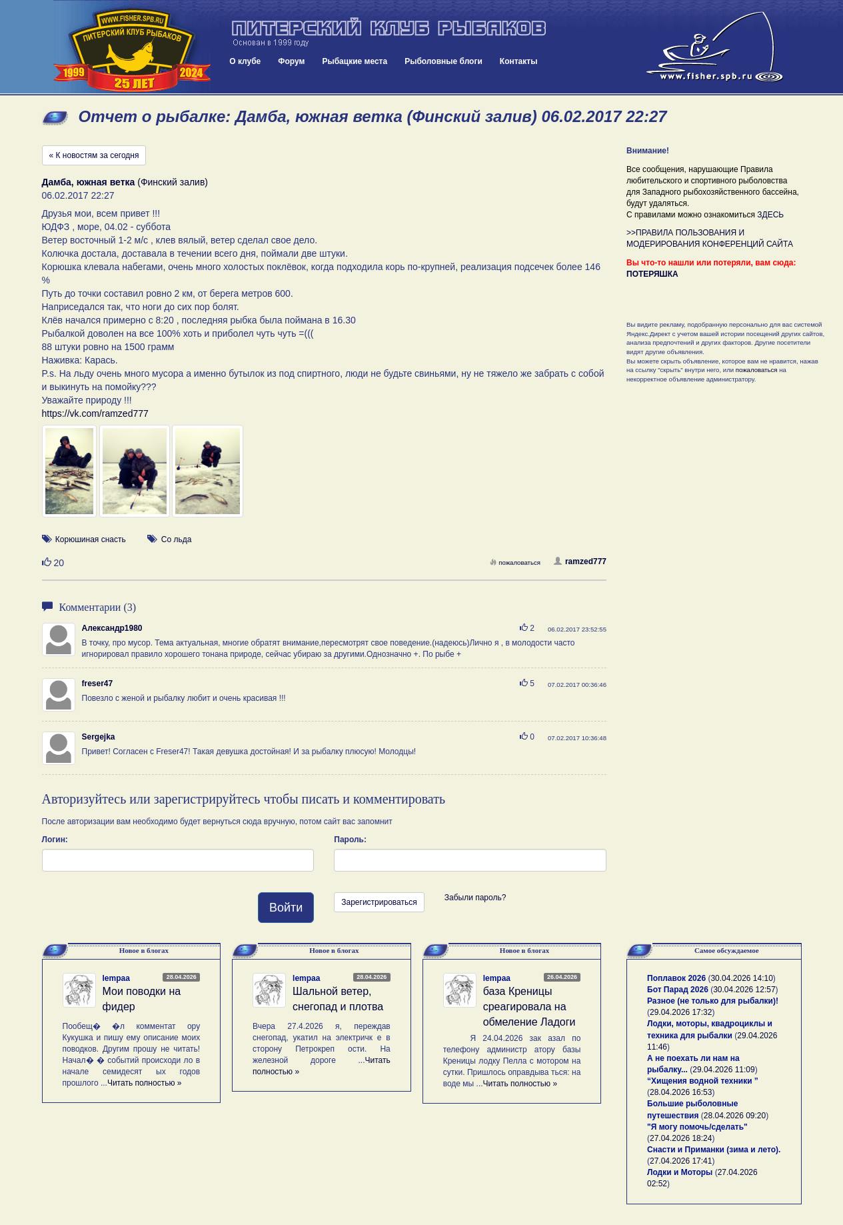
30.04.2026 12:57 (744, 989)
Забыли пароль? (475, 897)
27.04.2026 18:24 (681, 1138)
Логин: (55, 839)
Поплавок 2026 (676, 978)
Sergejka (98, 737)
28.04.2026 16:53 (681, 1092)
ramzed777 (580, 561)
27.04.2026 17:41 (681, 1161)
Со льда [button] (176, 539)
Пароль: (350, 839)
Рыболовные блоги (443, 61)
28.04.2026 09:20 (735, 1115)
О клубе (245, 61)
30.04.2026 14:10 (741, 978)
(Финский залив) (125, 182)
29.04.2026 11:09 (723, 1069)
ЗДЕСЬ (770, 214)
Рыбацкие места (354, 61)
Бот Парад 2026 (677, 989)
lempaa (116, 978)
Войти (286, 907)
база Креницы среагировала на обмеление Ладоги (529, 1007)
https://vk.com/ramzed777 (95, 413)
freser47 (97, 683)
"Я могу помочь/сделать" (697, 1127)
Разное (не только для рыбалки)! (712, 1001)
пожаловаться (515, 562)
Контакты (519, 61)
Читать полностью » (144, 1083)
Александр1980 (112, 628)
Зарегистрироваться (379, 902)
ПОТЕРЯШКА (652, 274)
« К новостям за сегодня (94, 155)
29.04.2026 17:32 (681, 1012)
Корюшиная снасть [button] (90, 539)
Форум (291, 61)
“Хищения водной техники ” (702, 1081)
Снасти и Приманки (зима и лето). (713, 1149)
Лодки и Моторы (679, 1172)
